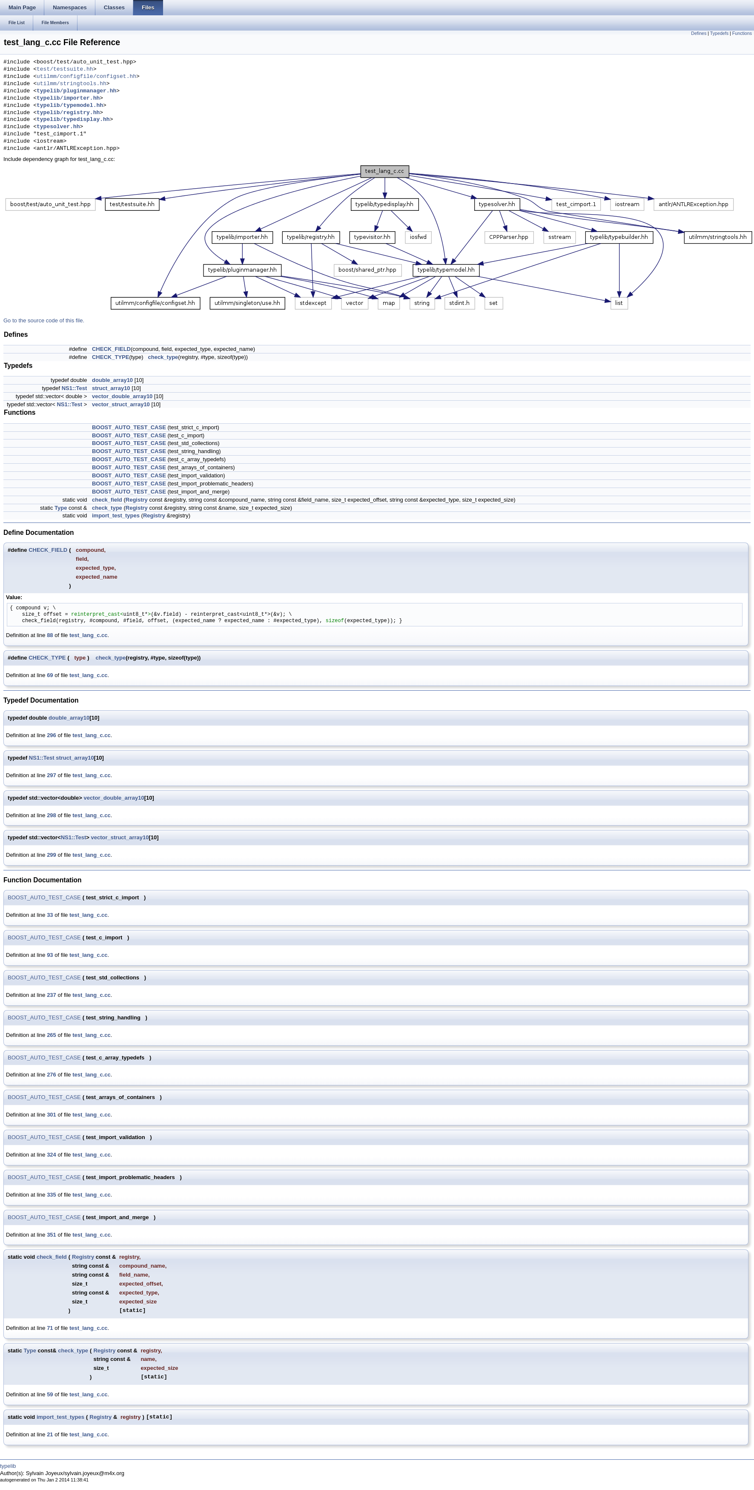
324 (51, 1154)
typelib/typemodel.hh (70, 105)
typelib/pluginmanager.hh (76, 91)
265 (51, 1035)
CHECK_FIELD (111, 349)
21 (50, 1434)
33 (50, 915)
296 (51, 735)
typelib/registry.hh (68, 113)
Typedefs (719, 33)
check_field (107, 500)
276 (51, 1074)
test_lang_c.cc (88, 635)
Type (60, 508)
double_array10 (112, 380)
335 (51, 1194)
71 (50, 1328)
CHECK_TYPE (110, 357)
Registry (137, 500)
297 (51, 775)
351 (51, 1235)
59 (50, 1394)
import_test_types (116, 515)
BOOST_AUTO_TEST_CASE (129, 427)
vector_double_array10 (122, 396)
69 (50, 675)
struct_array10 (111, 388)
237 (51, 995)
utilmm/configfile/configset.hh (86, 76)
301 (51, 1114)
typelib (8, 1466)
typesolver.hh (58, 127)
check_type (163, 357)
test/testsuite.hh (65, 69)
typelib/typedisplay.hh (73, 119)
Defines (698, 33)
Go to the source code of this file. (43, 320)
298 (51, 815)
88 (50, 635)
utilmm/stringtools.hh (71, 84)
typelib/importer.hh (68, 98)
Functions (742, 33)
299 (51, 855)
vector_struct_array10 (121, 404)
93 (50, 955)
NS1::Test (74, 388)
